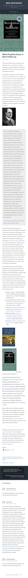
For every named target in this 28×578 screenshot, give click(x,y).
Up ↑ (21, 574)
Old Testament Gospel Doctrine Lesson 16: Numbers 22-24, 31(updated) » (15, 476)
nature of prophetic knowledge (15, 65)
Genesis (14, 457)
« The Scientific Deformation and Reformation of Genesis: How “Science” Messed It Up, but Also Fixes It (12, 470)
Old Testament (9, 458)
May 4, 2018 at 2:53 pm (11, 490)
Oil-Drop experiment (17, 418)
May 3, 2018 (5, 59)
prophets (15, 458)
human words (16, 257)
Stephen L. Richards (9, 462)
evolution (10, 457)
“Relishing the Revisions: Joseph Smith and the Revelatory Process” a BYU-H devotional (15, 309)
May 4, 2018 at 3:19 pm (11, 503)
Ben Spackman (14, 3)
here (13, 295)
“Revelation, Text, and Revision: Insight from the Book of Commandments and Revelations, (15, 301)
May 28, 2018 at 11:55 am (11, 560)
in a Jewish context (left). (16, 379)
